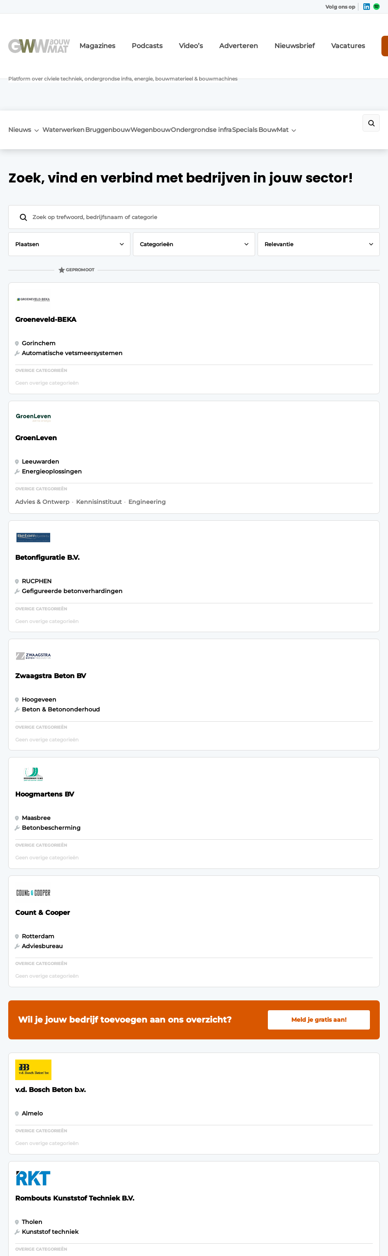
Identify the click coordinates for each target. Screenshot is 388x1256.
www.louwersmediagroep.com (326, 1184)
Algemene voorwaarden (298, 1235)
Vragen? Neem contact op (305, 884)
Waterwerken (70, 72)
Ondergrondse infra (238, 75)
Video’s (177, 36)
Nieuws (19, 72)
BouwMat (332, 72)
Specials (291, 72)
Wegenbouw (182, 72)
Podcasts (140, 36)
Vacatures (305, 36)
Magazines (99, 36)
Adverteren (217, 36)
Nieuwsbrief (262, 36)
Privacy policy (355, 1235)
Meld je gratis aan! (318, 514)
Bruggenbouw (127, 72)
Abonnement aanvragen (121, 996)
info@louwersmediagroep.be (323, 1141)
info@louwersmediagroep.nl (322, 1018)
